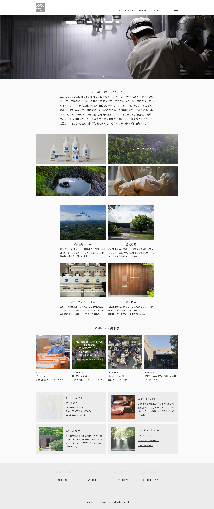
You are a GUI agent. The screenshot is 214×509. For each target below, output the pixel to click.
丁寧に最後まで (145, 445)
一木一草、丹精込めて (148, 440)
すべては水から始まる (148, 430)
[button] (103, 76)
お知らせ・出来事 (107, 328)
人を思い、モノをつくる (150, 435)
